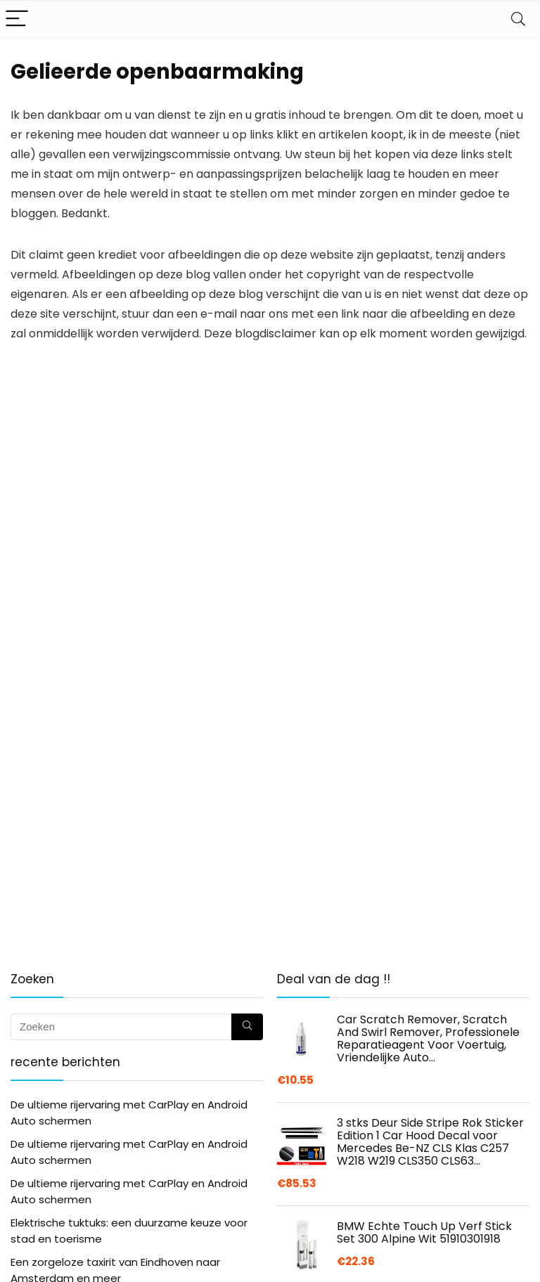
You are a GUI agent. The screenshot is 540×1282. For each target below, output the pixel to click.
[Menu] (17, 19)
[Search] (518, 19)
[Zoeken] (247, 1027)
